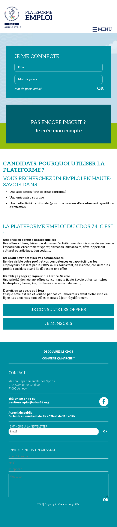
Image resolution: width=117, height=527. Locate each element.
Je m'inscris (58, 323)
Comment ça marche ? (58, 358)
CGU (40, 504)
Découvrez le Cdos (58, 351)
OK (105, 431)
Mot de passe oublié (27, 89)
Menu (102, 29)
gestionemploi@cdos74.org (29, 402)
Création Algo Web (69, 504)
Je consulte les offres (58, 309)
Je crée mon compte (58, 131)
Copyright (50, 504)
